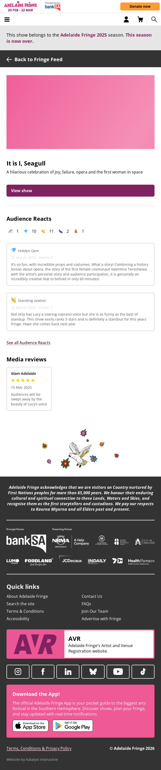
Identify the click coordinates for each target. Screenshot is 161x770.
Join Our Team (95, 611)
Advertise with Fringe (101, 618)
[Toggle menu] (7, 19)
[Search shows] (154, 19)
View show (21, 190)
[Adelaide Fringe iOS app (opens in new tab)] (30, 726)
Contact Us (92, 596)
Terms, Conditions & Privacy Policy (38, 748)
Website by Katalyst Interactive (32, 759)
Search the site (20, 603)
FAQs (86, 603)
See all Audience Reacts (28, 342)
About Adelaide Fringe (27, 596)
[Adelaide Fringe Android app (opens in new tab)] (72, 726)
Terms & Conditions (25, 611)
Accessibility (17, 618)
